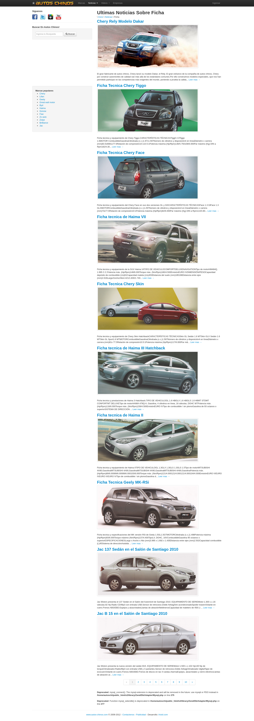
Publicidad (141, 714)
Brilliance (44, 123)
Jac (41, 125)
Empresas (118, 3)
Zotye (42, 120)
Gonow (43, 111)
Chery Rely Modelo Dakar (120, 21)
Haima (43, 108)
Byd (41, 105)
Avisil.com (163, 714)
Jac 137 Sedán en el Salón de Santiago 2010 (137, 549)
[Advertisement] (62, 158)
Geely (42, 99)
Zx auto (43, 117)
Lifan (42, 96)
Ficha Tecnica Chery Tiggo (121, 85)
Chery (42, 93)
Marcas (81, 3)
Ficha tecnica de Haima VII (121, 217)
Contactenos (128, 714)
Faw (42, 114)
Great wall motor (47, 102)
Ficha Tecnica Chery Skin (120, 284)
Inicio (100, 17)
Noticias (93, 3)
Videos (105, 3)
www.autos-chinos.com (97, 714)
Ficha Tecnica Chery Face (120, 152)
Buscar (70, 34)
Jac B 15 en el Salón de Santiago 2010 (132, 613)
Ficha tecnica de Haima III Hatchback (131, 348)
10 (186, 682)
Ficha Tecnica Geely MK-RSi (123, 482)
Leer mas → (194, 79)
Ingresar (216, 3)
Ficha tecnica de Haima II (120, 415)
